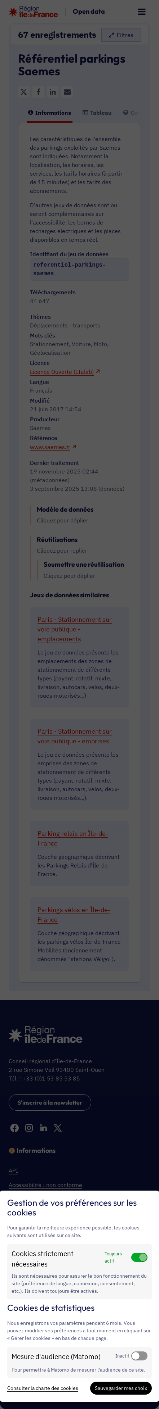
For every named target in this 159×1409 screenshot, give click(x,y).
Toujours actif (113, 1257)
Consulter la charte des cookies (42, 1388)
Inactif (122, 1356)
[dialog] (79, 1296)
